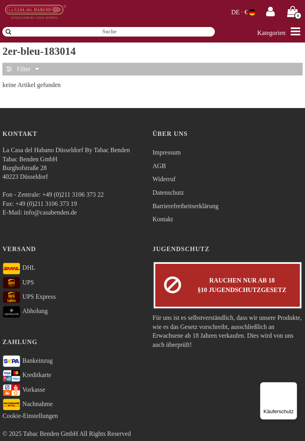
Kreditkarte (26, 375)
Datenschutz (168, 192)
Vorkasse (23, 390)
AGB (159, 165)
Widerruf (164, 179)
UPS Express (29, 297)
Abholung (25, 312)
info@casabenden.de (50, 212)
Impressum (166, 152)
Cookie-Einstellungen (30, 415)
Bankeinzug (27, 361)
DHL (18, 268)
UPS (18, 283)
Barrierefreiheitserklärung (185, 206)
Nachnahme (27, 404)
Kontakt (162, 219)
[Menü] (292, 387)
